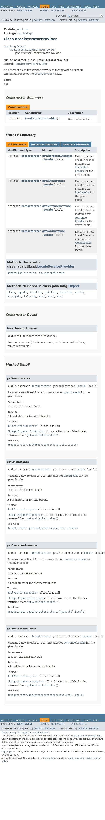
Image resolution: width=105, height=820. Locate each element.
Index (87, 6)
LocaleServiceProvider (31, 63)
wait (42, 296)
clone (11, 292)
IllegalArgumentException (25, 431)
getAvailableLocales (21, 273)
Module (20, 6)
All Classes (79, 10)
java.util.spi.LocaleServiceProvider (32, 49)
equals (22, 292)
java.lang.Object (14, 46)
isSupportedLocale (51, 273)
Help (96, 6)
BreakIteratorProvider (41, 118)
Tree (61, 6)
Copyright (6, 751)
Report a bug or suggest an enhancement (25, 732)
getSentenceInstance (56, 206)
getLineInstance (53, 180)
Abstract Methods (76, 144)
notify (79, 292)
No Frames (57, 10)
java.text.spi (25, 33)
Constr (38, 20)
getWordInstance (53, 231)
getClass (51, 292)
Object (73, 286)
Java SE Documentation (87, 735)
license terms (50, 758)
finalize (36, 292)
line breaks (82, 192)
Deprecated (73, 6)
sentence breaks (81, 219)
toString (30, 296)
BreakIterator (31, 155)
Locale (48, 159)
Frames (44, 10)
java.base (22, 29)
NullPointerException (22, 426)
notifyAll (14, 296)
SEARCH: (61, 15)
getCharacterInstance (57, 155)
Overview (7, 6)
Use (53, 6)
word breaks (83, 242)
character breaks (81, 169)
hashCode (66, 292)
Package (32, 6)
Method (50, 20)
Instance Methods (44, 144)
